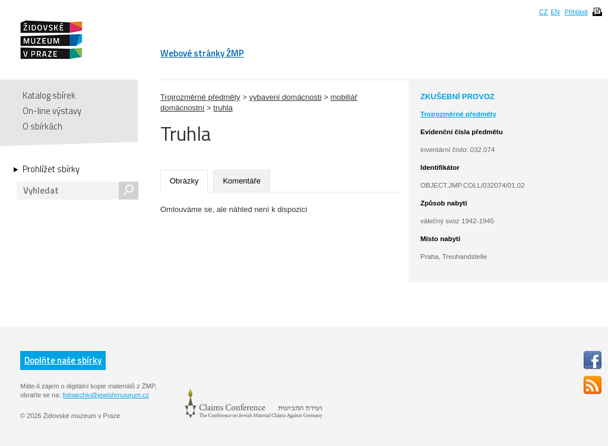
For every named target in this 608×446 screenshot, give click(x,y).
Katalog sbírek (49, 95)
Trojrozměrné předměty (200, 97)
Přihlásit (576, 11)
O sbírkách (42, 126)
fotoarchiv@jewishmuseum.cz (105, 394)
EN (554, 11)
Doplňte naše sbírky (63, 360)
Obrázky (184, 180)
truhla (223, 107)
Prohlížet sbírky (51, 169)
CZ (543, 11)
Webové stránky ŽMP (202, 53)
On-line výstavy (52, 111)
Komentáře (242, 180)
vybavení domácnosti (285, 97)
